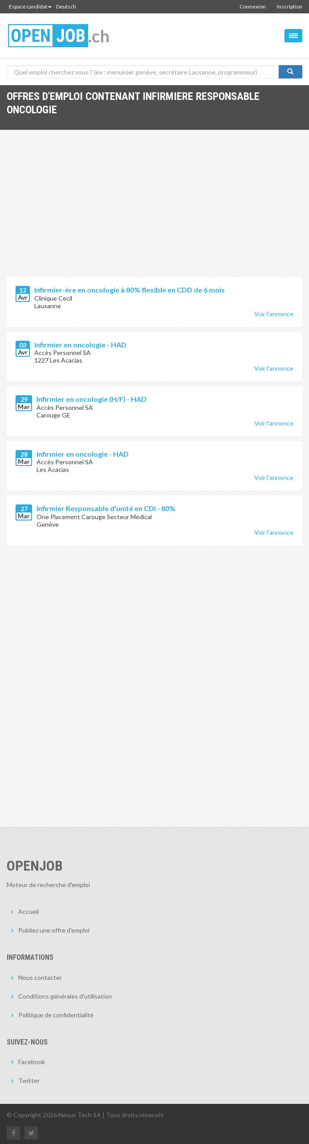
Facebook (31, 1062)
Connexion (253, 6)
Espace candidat (30, 6)
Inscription (289, 6)
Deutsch (66, 6)
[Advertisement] (154, 210)
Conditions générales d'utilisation (65, 996)
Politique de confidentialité (56, 1015)
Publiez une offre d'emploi (53, 930)
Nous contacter (40, 977)
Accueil (28, 911)
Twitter (29, 1080)
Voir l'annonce (273, 314)
